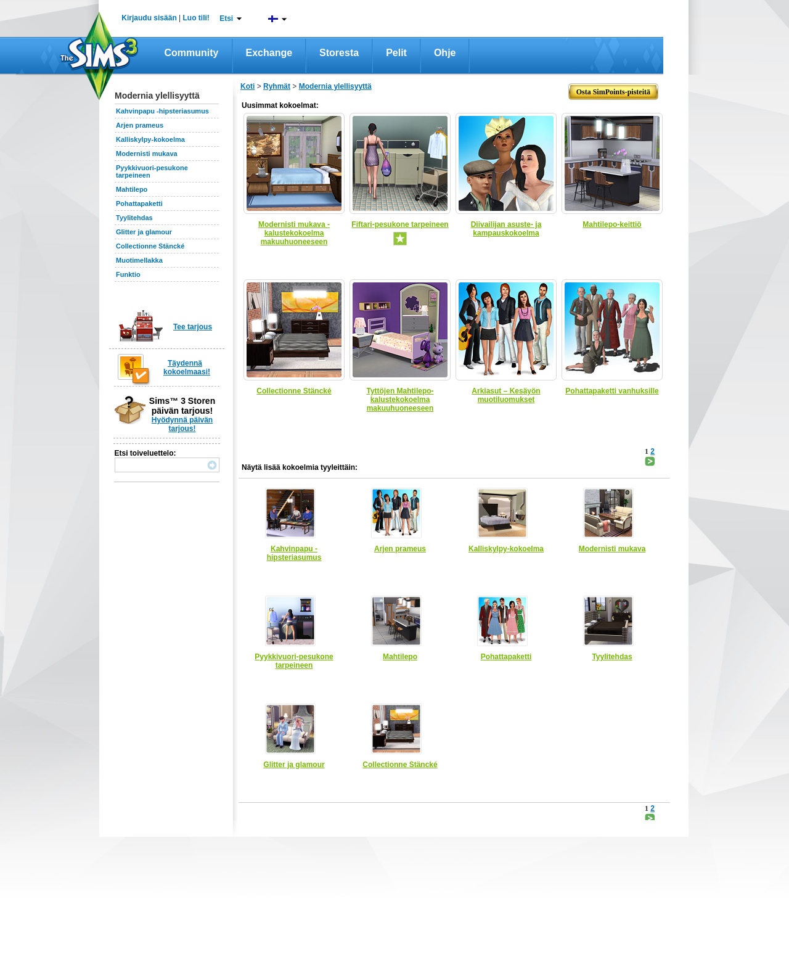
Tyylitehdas (134, 217)
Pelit (396, 52)
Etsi (226, 18)
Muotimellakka (139, 260)
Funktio (128, 274)
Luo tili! (196, 18)
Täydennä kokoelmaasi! (186, 367)
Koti (247, 86)
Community (192, 52)
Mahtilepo (131, 189)
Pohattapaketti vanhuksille (611, 391)
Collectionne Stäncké (150, 246)
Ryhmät (276, 86)
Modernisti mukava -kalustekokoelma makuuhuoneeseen (294, 233)
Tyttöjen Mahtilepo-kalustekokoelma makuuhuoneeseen (399, 400)
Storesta (339, 52)
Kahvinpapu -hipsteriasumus (162, 111)
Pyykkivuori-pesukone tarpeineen (294, 661)
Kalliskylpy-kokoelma (150, 139)
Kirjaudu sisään (148, 18)
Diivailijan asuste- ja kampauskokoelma (506, 228)
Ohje (445, 52)
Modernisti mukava (147, 153)
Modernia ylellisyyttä (335, 86)
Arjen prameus (139, 125)
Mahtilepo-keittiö (612, 224)
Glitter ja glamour (144, 232)
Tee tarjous (192, 326)
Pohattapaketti (139, 203)
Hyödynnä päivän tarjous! (182, 424)
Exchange (269, 52)
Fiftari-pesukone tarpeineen (399, 224)
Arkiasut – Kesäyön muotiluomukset (506, 395)
